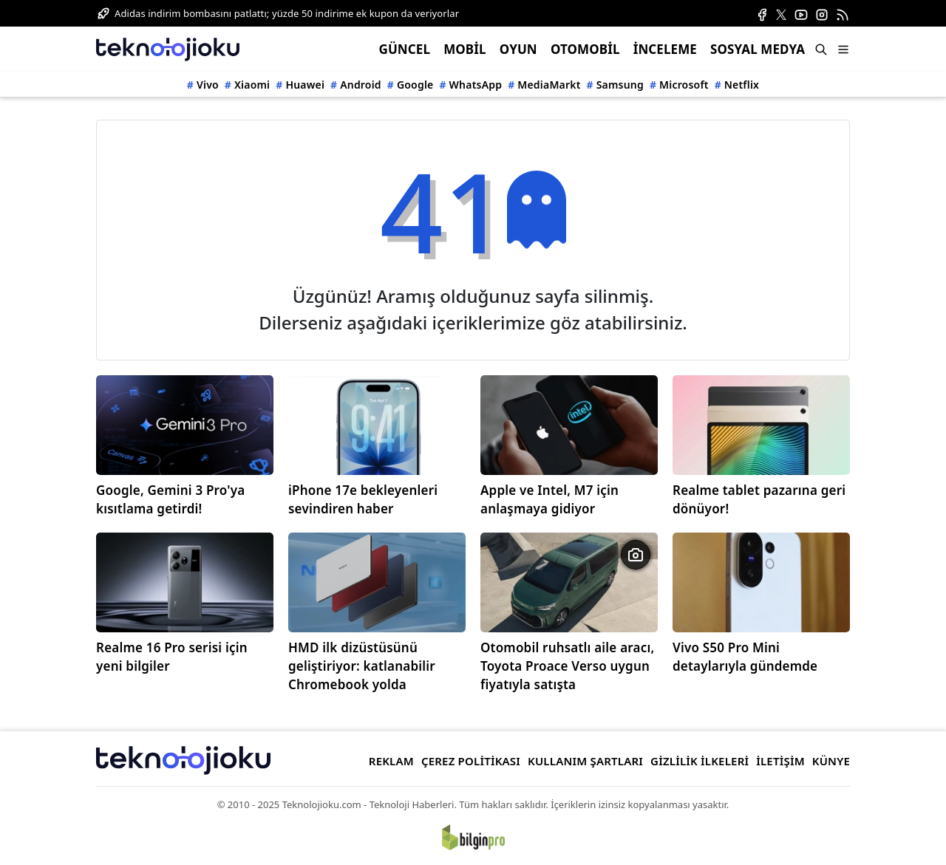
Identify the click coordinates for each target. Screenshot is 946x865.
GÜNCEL (404, 49)
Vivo (208, 85)
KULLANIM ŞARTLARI (585, 760)
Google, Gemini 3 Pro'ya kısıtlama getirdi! (170, 499)
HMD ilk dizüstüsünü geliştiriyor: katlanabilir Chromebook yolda (361, 666)
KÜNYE (831, 760)
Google (415, 85)
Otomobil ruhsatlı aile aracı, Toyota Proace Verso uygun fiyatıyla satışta (567, 666)
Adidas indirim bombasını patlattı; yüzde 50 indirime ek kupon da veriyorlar (287, 13)
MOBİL (464, 49)
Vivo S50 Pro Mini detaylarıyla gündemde (745, 656)
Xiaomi (252, 85)
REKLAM (391, 760)
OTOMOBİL (585, 49)
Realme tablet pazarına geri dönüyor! (759, 499)
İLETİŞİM (780, 760)
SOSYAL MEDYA (757, 49)
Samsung (620, 85)
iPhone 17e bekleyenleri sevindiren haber (363, 499)
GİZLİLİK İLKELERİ (699, 760)
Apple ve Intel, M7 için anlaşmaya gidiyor (549, 499)
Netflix (741, 85)
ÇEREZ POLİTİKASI (470, 760)
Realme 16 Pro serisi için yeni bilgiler (172, 656)
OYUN (518, 49)
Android (360, 85)
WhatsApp (476, 85)
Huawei (304, 85)
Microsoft (684, 85)
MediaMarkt (548, 85)
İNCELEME (665, 49)
